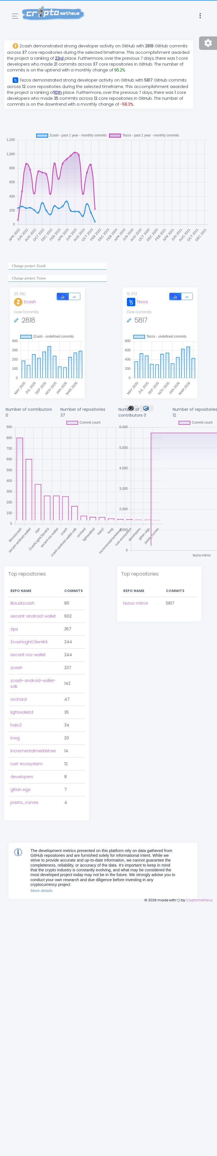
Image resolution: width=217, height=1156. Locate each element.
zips (14, 629)
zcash (16, 667)
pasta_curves (24, 802)
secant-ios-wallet (28, 655)
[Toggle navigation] (15, 16)
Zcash (25, 302)
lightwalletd (21, 712)
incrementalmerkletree (33, 751)
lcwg (15, 738)
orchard (18, 699)
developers (21, 776)
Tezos (137, 302)
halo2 (16, 725)
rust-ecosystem (26, 764)
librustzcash (22, 603)
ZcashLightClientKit (29, 642)
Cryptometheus (199, 900)
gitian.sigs (20, 789)
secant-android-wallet (33, 616)
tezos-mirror (135, 603)
